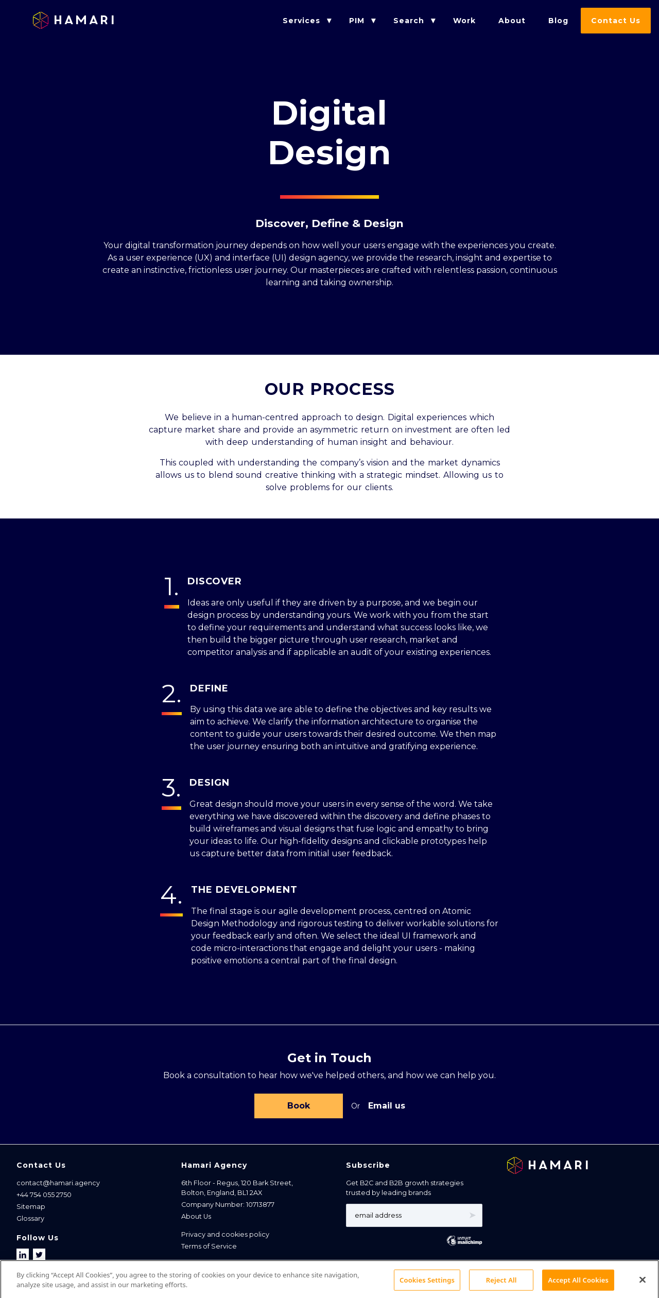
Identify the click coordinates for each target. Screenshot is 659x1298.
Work (464, 20)
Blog (558, 20)
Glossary (30, 1220)
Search (408, 20)
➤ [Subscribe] (472, 1217)
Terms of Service (209, 1248)
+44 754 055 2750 (44, 1197)
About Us (196, 1218)
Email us (386, 1107)
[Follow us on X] (39, 1257)
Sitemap (30, 1209)
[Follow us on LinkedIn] (23, 1257)
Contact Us (615, 20)
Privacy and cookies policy (225, 1236)
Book (298, 1107)
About (512, 20)
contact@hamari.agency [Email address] (58, 1185)
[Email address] (414, 1217)
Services (301, 20)
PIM (357, 20)
